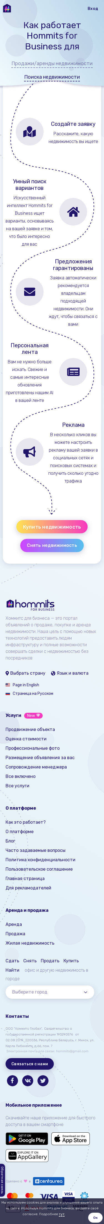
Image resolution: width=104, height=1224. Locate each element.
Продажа (15, 933)
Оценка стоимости (26, 738)
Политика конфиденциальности (40, 859)
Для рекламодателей (28, 888)
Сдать (12, 960)
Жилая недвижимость (30, 943)
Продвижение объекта (30, 729)
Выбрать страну (25, 673)
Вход (93, 8)
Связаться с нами (29, 1064)
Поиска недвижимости (52, 77)
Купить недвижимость (52, 527)
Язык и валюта (69, 673)
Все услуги (17, 785)
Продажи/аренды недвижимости (52, 63)
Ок (95, 1218)
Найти (12, 970)
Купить (71, 960)
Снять (30, 960)
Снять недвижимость (52, 545)
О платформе (20, 831)
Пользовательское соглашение (39, 869)
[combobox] (50, 992)
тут (62, 1214)
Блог (10, 841)
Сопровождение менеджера (36, 767)
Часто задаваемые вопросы (35, 850)
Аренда (14, 924)
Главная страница (25, 878)
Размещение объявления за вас (40, 757)
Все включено (20, 776)
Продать (50, 960)
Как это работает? (26, 822)
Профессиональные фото (33, 748)
